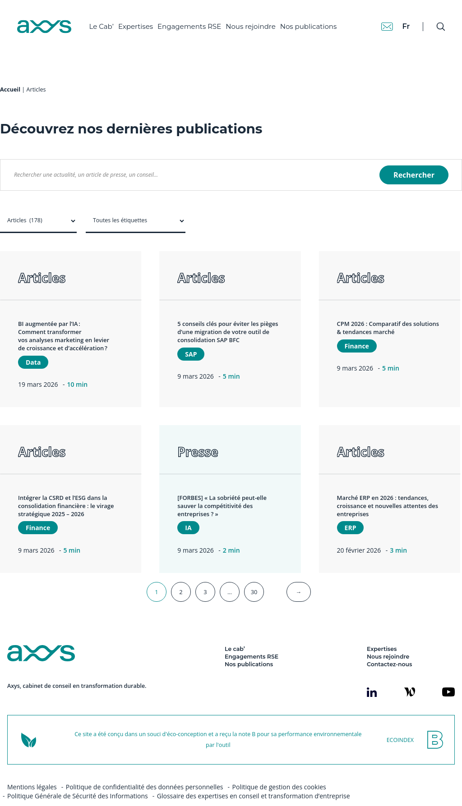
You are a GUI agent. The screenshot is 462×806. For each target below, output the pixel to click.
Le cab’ (235, 630)
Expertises (139, 22)
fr (401, 22)
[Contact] (382, 22)
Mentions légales (32, 769)
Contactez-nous (389, 646)
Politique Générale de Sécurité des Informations (77, 778)
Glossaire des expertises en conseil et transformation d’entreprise (253, 778)
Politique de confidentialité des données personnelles (144, 769)
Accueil (10, 71)
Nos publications (312, 22)
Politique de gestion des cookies (279, 769)
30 (254, 574)
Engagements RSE (193, 22)
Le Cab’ (105, 22)
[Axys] (48, 23)
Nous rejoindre (254, 22)
